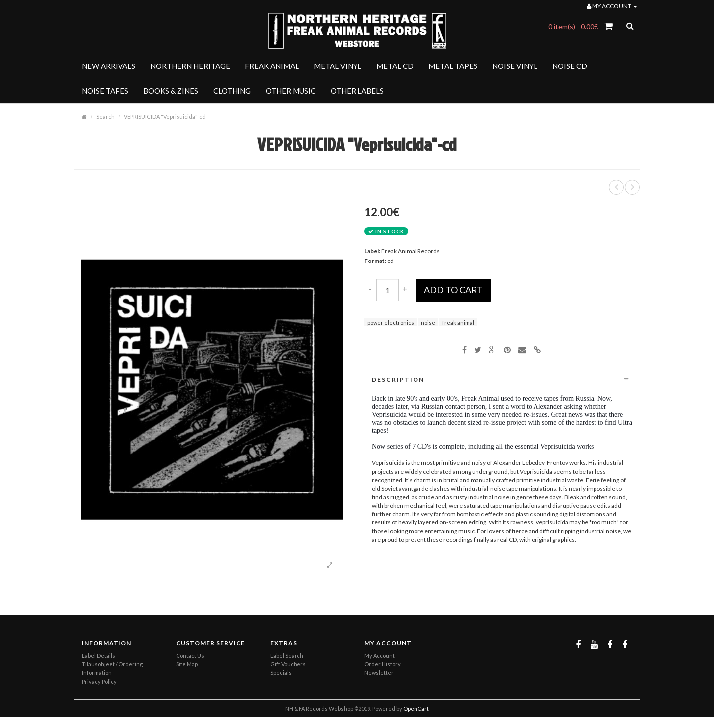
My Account (379, 655)
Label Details (98, 655)
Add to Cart (453, 289)
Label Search (286, 655)
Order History (382, 664)
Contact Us (190, 655)
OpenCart (416, 708)
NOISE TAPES (105, 90)
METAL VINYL (337, 66)
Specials (281, 672)
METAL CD (395, 66)
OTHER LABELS (357, 90)
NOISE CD (569, 66)
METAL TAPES (452, 66)
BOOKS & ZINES (170, 90)
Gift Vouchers (288, 664)
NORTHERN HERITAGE (190, 66)
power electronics (390, 322)
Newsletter (379, 672)
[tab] (502, 379)
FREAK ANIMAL (272, 66)
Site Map (187, 664)
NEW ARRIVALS (108, 66)
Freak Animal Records (410, 251)
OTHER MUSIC (291, 90)
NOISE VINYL (514, 66)
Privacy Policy (99, 681)
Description (502, 379)
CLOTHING (232, 90)
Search (105, 116)
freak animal (458, 322)
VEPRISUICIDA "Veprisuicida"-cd (165, 116)
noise (428, 322)
